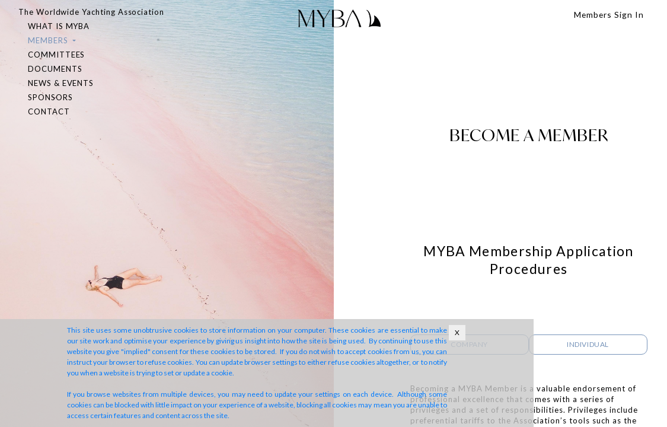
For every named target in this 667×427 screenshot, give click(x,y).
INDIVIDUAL (588, 344)
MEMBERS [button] (49, 40)
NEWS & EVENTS (61, 83)
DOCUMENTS (55, 69)
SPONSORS (50, 97)
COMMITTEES (56, 54)
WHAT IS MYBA (59, 26)
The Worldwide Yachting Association (91, 12)
